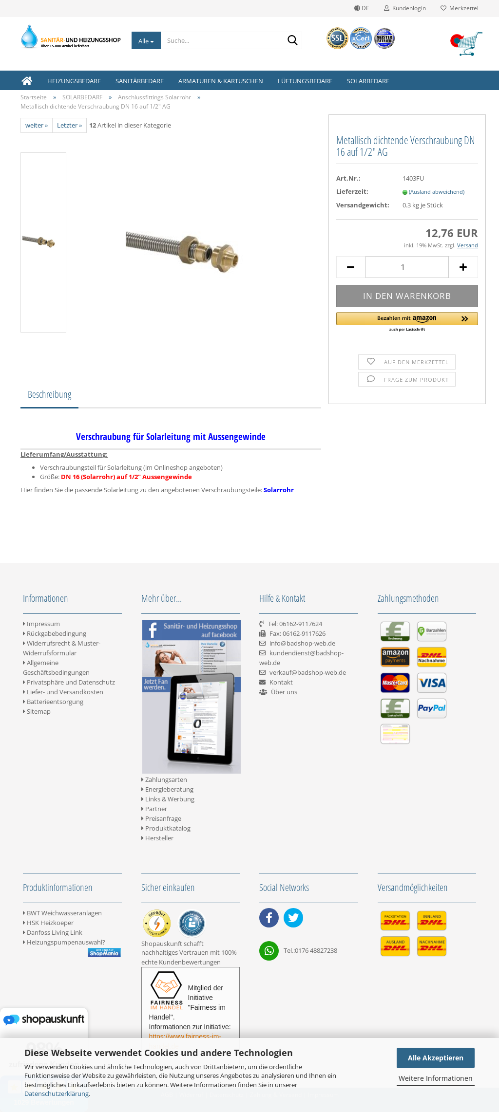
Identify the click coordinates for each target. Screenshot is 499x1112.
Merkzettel (460, 8)
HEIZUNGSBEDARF (74, 80)
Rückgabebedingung (54, 633)
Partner (154, 808)
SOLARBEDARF (368, 80)
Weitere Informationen (436, 1078)
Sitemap (37, 711)
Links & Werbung (167, 799)
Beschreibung (49, 394)
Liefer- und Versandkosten (63, 691)
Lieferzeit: (352, 191)
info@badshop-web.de (302, 643)
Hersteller (157, 838)
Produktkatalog (166, 828)
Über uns (284, 691)
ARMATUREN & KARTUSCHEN (220, 80)
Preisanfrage (161, 818)
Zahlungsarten (164, 779)
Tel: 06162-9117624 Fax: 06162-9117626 (292, 633)
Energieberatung (167, 789)
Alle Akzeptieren (435, 1057)
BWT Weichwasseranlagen (62, 912)
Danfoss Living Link (52, 932)
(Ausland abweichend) (436, 191)
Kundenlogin (405, 8)
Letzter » (69, 125)
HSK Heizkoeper (48, 922)
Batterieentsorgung (53, 701)
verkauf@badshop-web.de (307, 672)
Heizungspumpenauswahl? (64, 942)
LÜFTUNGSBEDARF (305, 80)
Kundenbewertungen (190, 962)
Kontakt (281, 682)
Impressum (41, 623)
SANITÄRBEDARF (139, 80)
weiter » (36, 125)
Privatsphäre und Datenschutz (69, 682)
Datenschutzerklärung (56, 1093)
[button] (407, 322)
